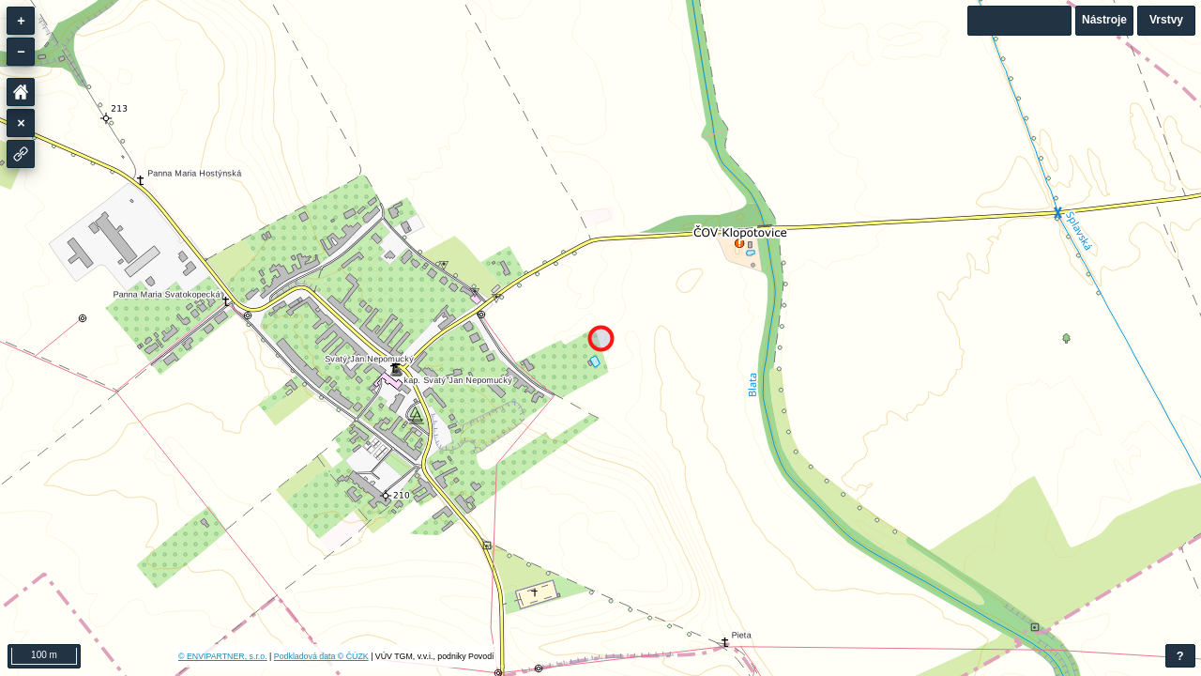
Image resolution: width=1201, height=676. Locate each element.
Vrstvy (1166, 19)
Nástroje (1104, 19)
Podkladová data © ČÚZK (321, 656)
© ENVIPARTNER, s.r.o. (222, 656)
